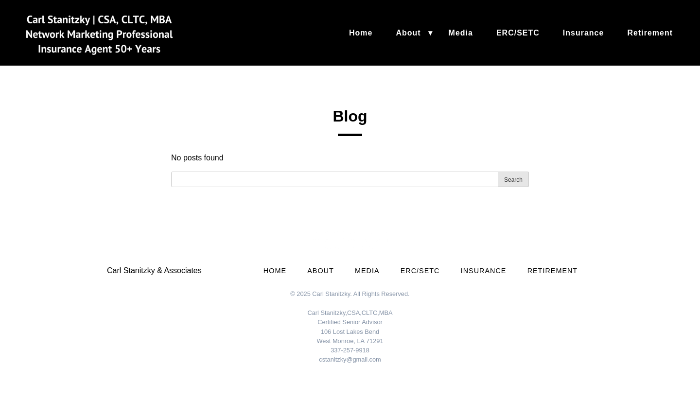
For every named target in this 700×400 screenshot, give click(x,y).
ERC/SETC (518, 33)
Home (360, 33)
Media (461, 33)
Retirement (650, 33)
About (408, 33)
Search (513, 179)
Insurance (583, 33)
